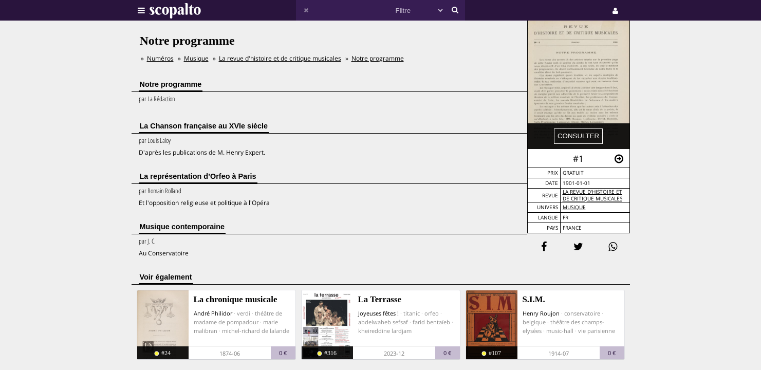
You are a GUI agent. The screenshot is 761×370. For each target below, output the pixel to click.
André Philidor (213, 313)
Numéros (160, 58)
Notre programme (377, 58)
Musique (574, 207)
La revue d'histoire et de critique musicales (592, 195)
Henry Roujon (541, 313)
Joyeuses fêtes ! (378, 313)
